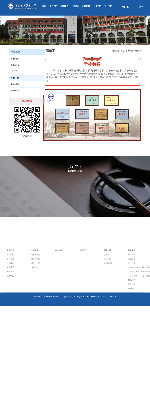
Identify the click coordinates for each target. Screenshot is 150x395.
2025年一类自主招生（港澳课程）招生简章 (136, 267)
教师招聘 (131, 288)
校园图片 (107, 255)
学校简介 (15, 59)
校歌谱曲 (15, 84)
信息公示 (131, 284)
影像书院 (97, 6)
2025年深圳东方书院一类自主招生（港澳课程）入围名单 (136, 271)
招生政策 (131, 259)
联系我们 (15, 91)
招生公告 (131, 255)
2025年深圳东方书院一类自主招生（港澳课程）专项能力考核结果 (136, 276)
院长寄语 (15, 65)
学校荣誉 (137, 51)
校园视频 (107, 259)
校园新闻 (86, 6)
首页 (44, 6)
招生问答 (131, 263)
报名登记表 (27, 101)
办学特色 (75, 6)
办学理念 (15, 71)
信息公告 (45, 17)
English (140, 7)
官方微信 (27, 136)
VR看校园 (108, 263)
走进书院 (53, 6)
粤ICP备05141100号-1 (107, 296)
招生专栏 (108, 6)
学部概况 (64, 6)
